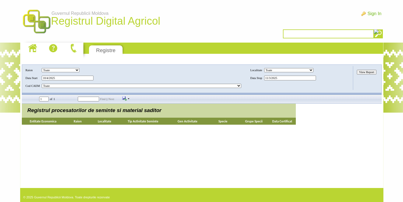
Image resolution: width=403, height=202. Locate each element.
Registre (105, 50)
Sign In (374, 13)
